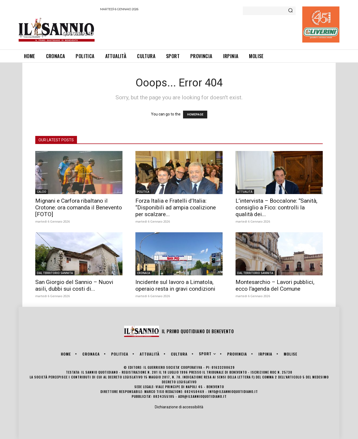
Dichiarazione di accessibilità (179, 407)
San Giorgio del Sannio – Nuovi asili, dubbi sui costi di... (74, 285)
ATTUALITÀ (244, 192)
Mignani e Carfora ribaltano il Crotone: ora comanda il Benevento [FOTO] (78, 207)
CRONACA (143, 273)
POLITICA (143, 192)
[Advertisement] (198, 29)
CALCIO (41, 192)
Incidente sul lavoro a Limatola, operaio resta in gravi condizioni (175, 285)
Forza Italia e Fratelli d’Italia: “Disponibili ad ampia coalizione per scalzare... (175, 207)
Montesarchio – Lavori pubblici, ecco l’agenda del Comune (275, 285)
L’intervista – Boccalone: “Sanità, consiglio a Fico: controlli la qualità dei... (276, 207)
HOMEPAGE (195, 114)
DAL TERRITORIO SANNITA (55, 273)
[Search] (290, 10)
